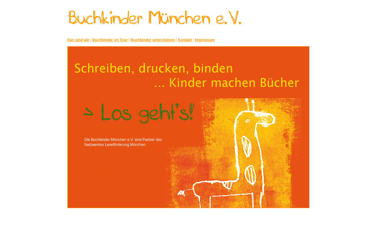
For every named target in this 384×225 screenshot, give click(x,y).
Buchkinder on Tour (110, 40)
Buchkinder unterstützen (153, 40)
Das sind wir (78, 40)
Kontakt (185, 40)
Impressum (205, 40)
